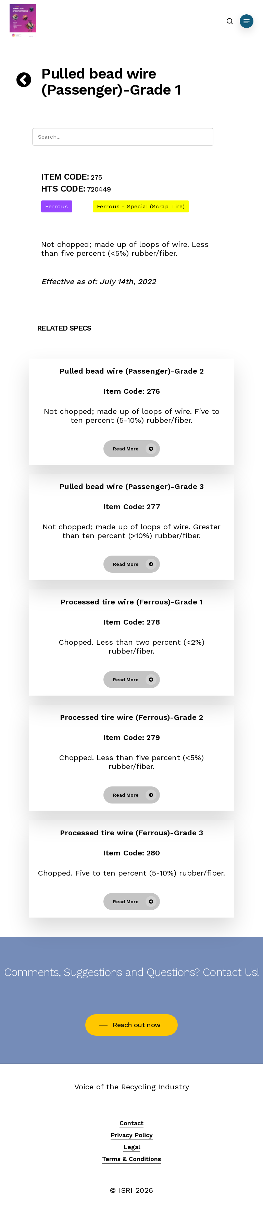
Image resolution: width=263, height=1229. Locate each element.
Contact (131, 1123)
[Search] (123, 136)
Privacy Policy (132, 1135)
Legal (131, 1146)
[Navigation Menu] (246, 21)
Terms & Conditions (131, 1158)
